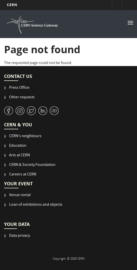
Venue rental (20, 195)
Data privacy (19, 236)
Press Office (19, 88)
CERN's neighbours (25, 136)
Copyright (59, 259)
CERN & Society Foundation (32, 165)
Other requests (22, 98)
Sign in (117, 5)
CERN (12, 4)
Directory (127, 5)
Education (17, 146)
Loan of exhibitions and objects (35, 205)
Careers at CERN (22, 175)
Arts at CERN (19, 156)
